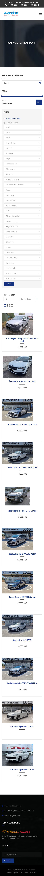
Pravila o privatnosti (14, 872)
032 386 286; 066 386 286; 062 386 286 (21, 5)
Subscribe (7, 860)
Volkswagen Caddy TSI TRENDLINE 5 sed (22, 339)
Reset (9, 284)
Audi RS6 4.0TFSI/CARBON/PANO (22, 424)
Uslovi (26, 872)
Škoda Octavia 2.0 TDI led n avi (22, 597)
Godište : (11, 123)
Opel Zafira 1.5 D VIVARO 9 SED (22, 554)
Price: (4, 101)
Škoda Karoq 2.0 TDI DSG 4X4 (22, 381)
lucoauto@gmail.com (29, 2)
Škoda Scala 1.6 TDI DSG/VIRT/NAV (22, 467)
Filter (39, 102)
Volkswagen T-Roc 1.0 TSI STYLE (22, 511)
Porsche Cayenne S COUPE (22, 726)
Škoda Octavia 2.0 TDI (22, 640)
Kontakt (33, 872)
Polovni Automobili (29, 870)
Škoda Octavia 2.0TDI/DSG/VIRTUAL (22, 683)
